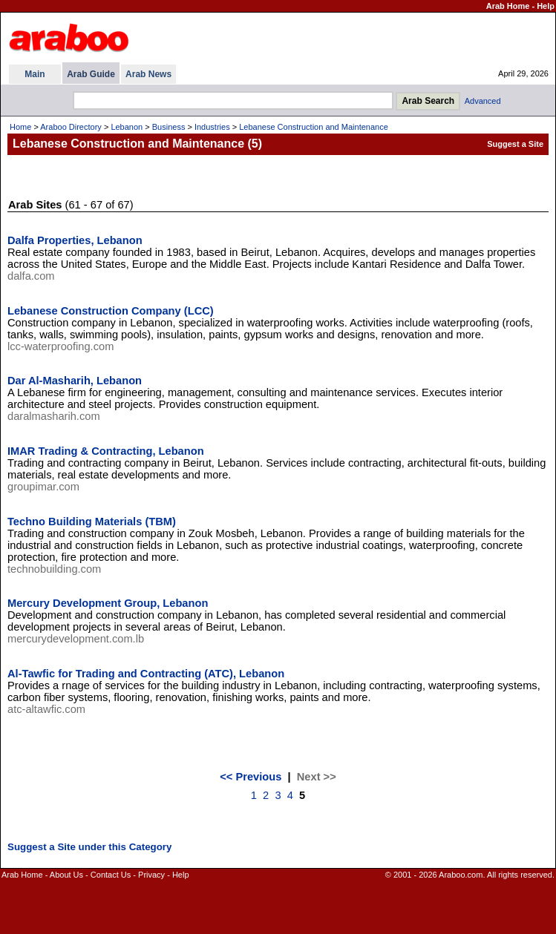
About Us (66, 874)
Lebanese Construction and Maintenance (313, 126)
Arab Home (508, 5)
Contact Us (111, 874)
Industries (212, 126)
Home (20, 126)
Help (546, 5)
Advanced (483, 100)
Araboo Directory (71, 126)
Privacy (151, 874)
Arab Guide (91, 74)
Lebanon (127, 126)
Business (169, 126)
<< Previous (250, 777)
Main (34, 74)
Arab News (148, 74)
